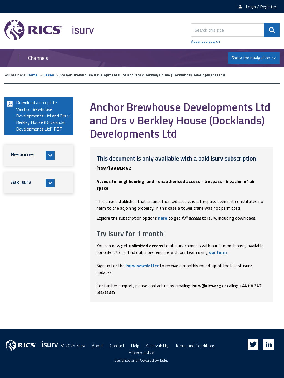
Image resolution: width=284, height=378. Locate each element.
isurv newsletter (142, 265)
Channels (38, 58)
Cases (48, 75)
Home (32, 75)
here (162, 218)
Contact (117, 345)
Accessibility (157, 345)
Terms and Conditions (195, 345)
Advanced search (205, 41)
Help (135, 345)
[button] (38, 155)
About (97, 345)
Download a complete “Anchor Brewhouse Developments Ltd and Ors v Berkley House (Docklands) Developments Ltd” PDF (38, 116)
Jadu (163, 360)
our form (218, 252)
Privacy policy (141, 352)
